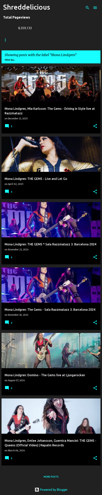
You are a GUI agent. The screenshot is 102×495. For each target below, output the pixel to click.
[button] (95, 126)
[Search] (87, 7)
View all (10, 60)
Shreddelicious (26, 7)
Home (6, 40)
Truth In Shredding (32, 40)
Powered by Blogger (51, 489)
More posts (51, 476)
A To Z (77, 40)
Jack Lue (58, 40)
